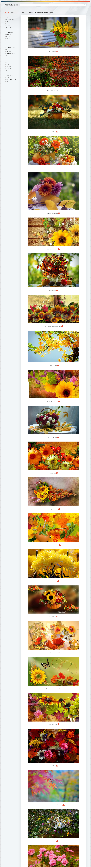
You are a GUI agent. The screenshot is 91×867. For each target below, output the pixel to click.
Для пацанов (9, 30)
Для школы (9, 51)
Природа (8, 77)
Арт (7, 62)
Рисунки (8, 25)
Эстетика (8, 73)
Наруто (8, 40)
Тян (7, 21)
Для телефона (9, 43)
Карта (7, 60)
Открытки (8, 66)
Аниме (7, 17)
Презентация (9, 68)
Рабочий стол (9, 36)
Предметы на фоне (10, 47)
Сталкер (8, 38)
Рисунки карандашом (11, 79)
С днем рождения (10, 19)
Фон (7, 49)
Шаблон (8, 45)
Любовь (8, 55)
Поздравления (9, 32)
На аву (7, 64)
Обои (7, 81)
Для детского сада (10, 53)
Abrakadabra (11, 5)
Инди (7, 23)
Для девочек (9, 34)
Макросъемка (9, 75)
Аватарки (8, 15)
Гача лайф (8, 27)
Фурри (7, 58)
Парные (8, 70)
